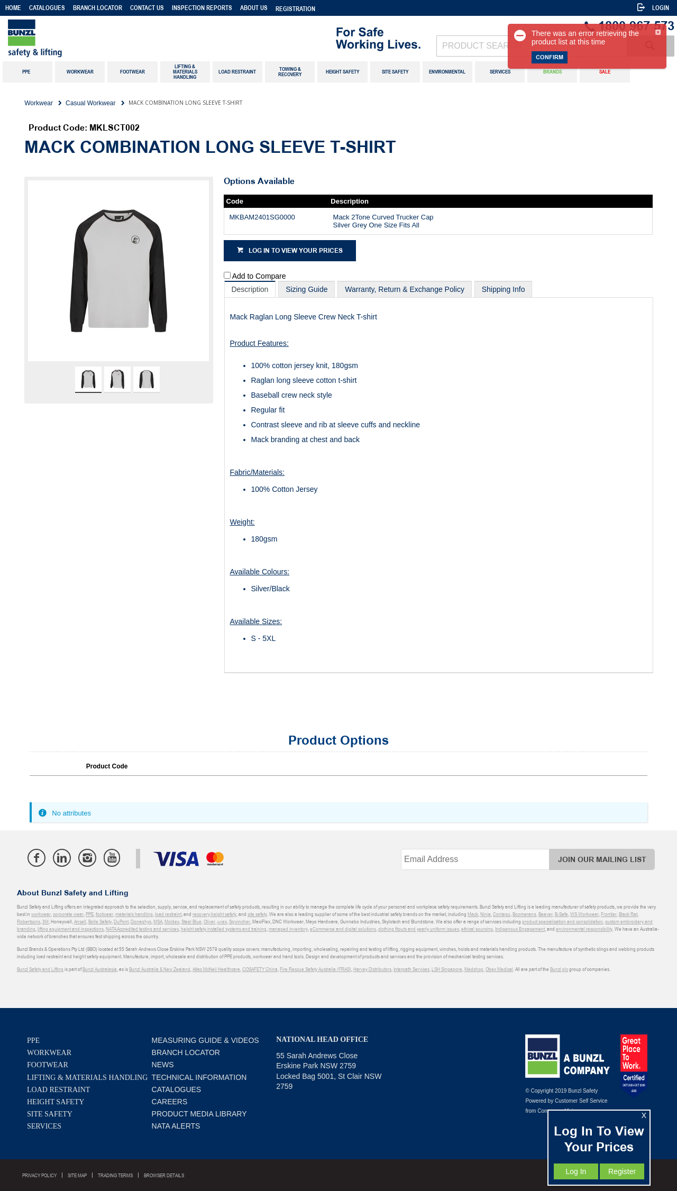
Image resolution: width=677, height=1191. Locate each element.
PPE (33, 1041)
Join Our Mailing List (602, 859)
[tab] (250, 289)
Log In (575, 1171)
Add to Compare (259, 276)
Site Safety (49, 1114)
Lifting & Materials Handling (87, 1078)
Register (622, 1171)
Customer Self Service (581, 1101)
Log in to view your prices (296, 251)
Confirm (549, 57)
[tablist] (439, 477)
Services (44, 1126)
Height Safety (55, 1102)
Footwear (47, 1065)
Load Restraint (58, 1090)
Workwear (49, 1053)
